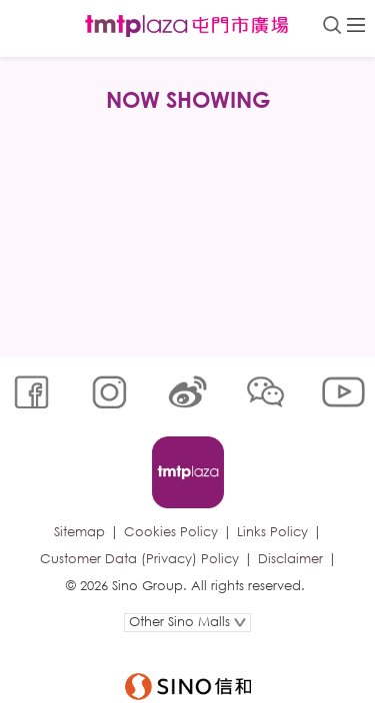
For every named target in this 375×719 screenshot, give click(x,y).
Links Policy (272, 531)
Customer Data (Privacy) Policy (139, 558)
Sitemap (79, 531)
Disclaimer (290, 558)
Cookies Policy (171, 531)
